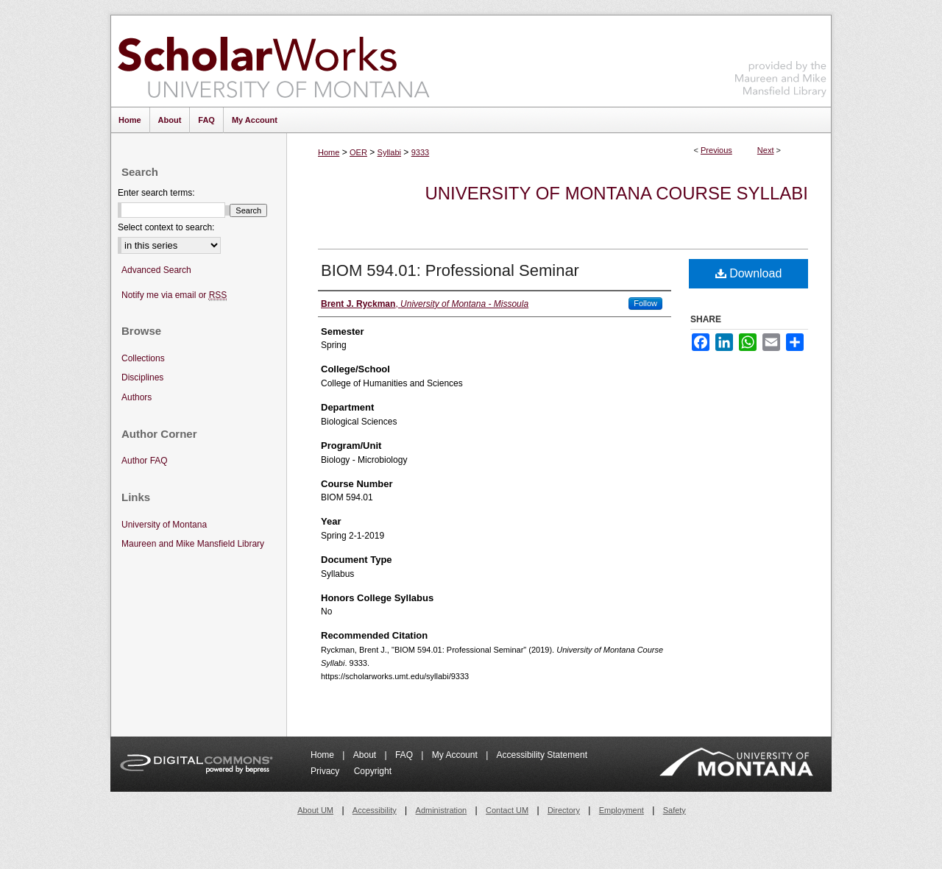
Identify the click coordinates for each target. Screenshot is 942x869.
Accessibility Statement (542, 755)
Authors (136, 397)
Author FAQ (144, 460)
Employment (621, 810)
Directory (564, 810)
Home (328, 152)
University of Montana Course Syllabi (616, 193)
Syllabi (389, 152)
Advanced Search (156, 270)
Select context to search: (166, 227)
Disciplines (142, 377)
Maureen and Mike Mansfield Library (781, 58)
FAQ (405, 755)
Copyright (373, 771)
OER (358, 152)
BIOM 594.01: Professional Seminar (450, 270)
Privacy (326, 771)
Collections (143, 358)
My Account (456, 755)
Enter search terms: (156, 193)
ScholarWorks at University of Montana (273, 61)
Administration (441, 810)
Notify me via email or (174, 295)
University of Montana (164, 524)
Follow (645, 303)
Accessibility (375, 810)
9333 (420, 152)
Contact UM (507, 810)
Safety (674, 810)
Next (765, 150)
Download (748, 273)
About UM (315, 810)
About (366, 755)
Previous (716, 150)
